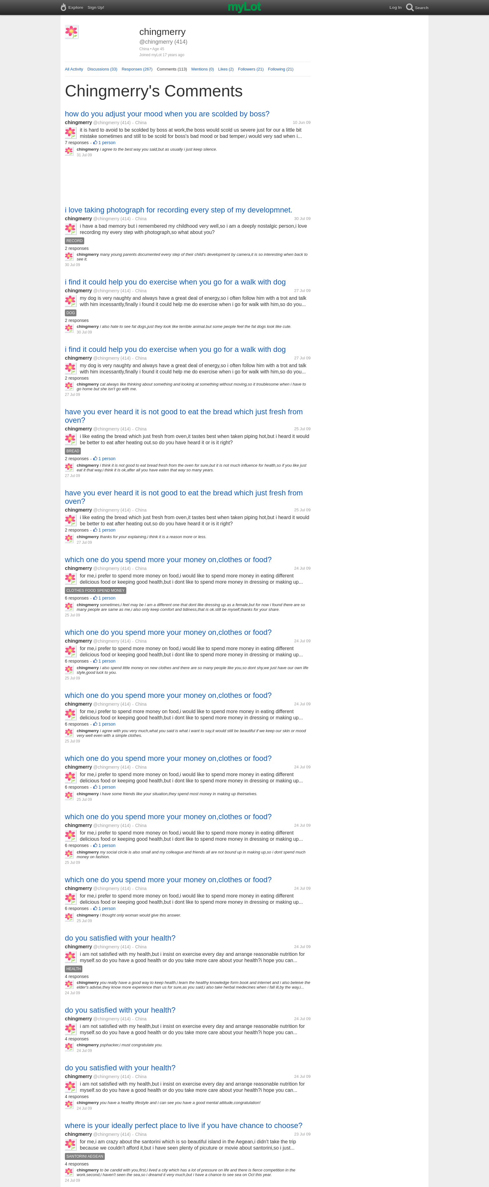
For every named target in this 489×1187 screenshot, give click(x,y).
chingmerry (78, 122)
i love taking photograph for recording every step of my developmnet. (179, 210)
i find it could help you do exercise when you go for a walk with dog (175, 282)
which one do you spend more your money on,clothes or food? (168, 559)
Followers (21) (251, 69)
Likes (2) (226, 69)
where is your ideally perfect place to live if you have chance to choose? (184, 1125)
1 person (107, 142)
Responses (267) (137, 69)
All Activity (74, 69)
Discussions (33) (102, 69)
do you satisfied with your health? (120, 938)
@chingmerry (106, 122)
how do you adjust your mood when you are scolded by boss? (167, 113)
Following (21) (280, 69)
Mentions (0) (202, 69)
